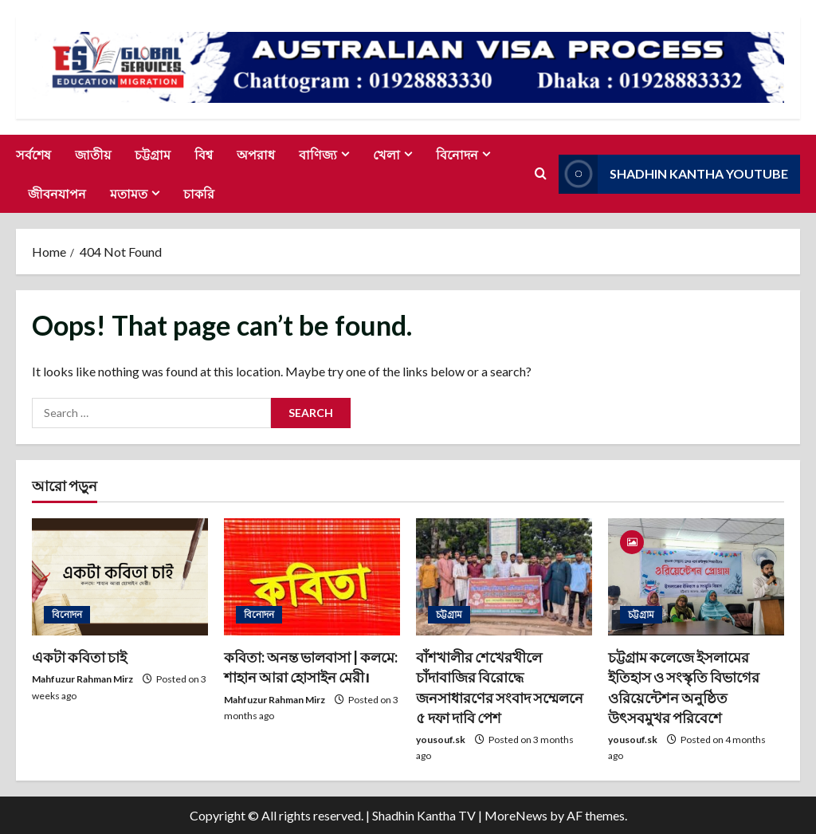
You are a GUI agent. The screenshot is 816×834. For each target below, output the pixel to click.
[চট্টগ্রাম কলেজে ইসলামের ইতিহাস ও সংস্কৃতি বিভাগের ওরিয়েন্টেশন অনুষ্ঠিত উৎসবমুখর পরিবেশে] (696, 576)
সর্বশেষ (33, 154)
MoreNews (515, 815)
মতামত (128, 193)
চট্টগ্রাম (153, 154)
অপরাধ (256, 154)
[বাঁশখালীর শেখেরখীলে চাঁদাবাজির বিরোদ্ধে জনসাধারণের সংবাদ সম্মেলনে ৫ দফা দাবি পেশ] (504, 576)
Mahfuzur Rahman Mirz (82, 679)
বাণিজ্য (318, 154)
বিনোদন (457, 154)
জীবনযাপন (57, 193)
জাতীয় (93, 154)
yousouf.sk (440, 739)
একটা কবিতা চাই (79, 657)
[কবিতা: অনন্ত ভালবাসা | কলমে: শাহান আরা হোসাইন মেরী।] (312, 576)
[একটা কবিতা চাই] (120, 576)
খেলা (386, 154)
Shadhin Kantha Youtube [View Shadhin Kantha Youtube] (673, 173)
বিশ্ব (203, 154)
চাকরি (198, 193)
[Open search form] (541, 174)
